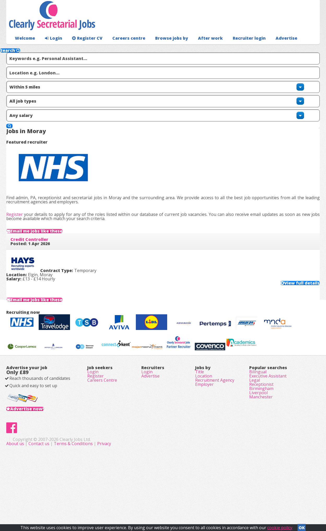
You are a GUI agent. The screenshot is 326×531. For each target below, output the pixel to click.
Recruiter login (296, 48)
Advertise (262, 48)
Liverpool (258, 439)
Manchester (261, 446)
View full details (291, 236)
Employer (204, 424)
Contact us (144, 502)
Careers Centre (102, 417)
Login (50, 48)
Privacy (209, 502)
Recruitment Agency (214, 417)
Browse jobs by (160, 48)
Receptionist (261, 424)
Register (23, 150)
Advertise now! (35, 450)
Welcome (23, 48)
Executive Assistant (268, 410)
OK (302, 526)
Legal (254, 417)
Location (203, 410)
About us (120, 502)
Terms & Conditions (177, 502)
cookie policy (279, 526)
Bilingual (257, 402)
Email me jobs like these (51, 176)
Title (199, 402)
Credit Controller (38, 195)
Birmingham (261, 432)
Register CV (82, 48)
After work (196, 48)
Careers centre (120, 48)
